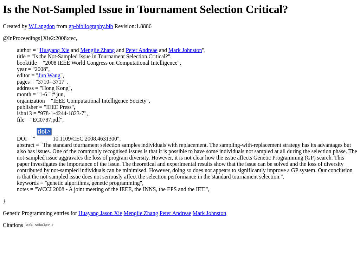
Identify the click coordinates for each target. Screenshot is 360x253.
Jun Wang (49, 75)
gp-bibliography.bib (91, 26)
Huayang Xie (54, 50)
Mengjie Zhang (97, 50)
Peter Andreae (142, 50)
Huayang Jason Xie (100, 213)
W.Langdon (41, 26)
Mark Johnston (185, 50)
